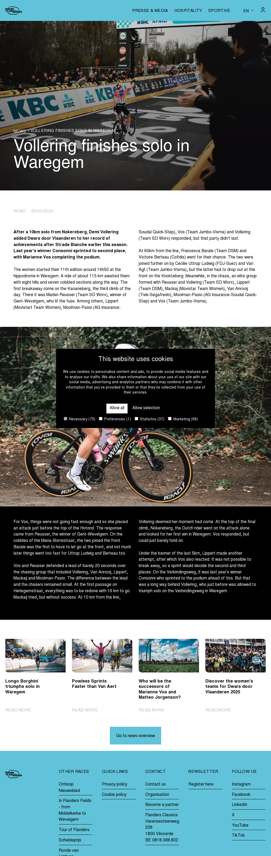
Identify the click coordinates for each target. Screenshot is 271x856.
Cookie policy (114, 795)
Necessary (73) (79, 419)
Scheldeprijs (70, 840)
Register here (201, 784)
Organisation (157, 795)
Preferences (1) (115, 419)
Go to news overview (135, 736)
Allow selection (146, 408)
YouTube (240, 825)
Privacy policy (114, 784)
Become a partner (162, 805)
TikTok (238, 835)
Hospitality (188, 11)
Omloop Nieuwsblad (69, 787)
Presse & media (150, 11)
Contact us (155, 784)
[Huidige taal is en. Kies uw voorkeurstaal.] (248, 10)
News (19, 132)
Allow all (117, 408)
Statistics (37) (149, 419)
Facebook (241, 795)
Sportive (219, 11)
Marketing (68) (183, 419)
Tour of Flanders (74, 830)
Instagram (241, 784)
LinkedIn (239, 805)
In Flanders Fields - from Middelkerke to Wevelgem (75, 810)
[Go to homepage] (13, 10)
